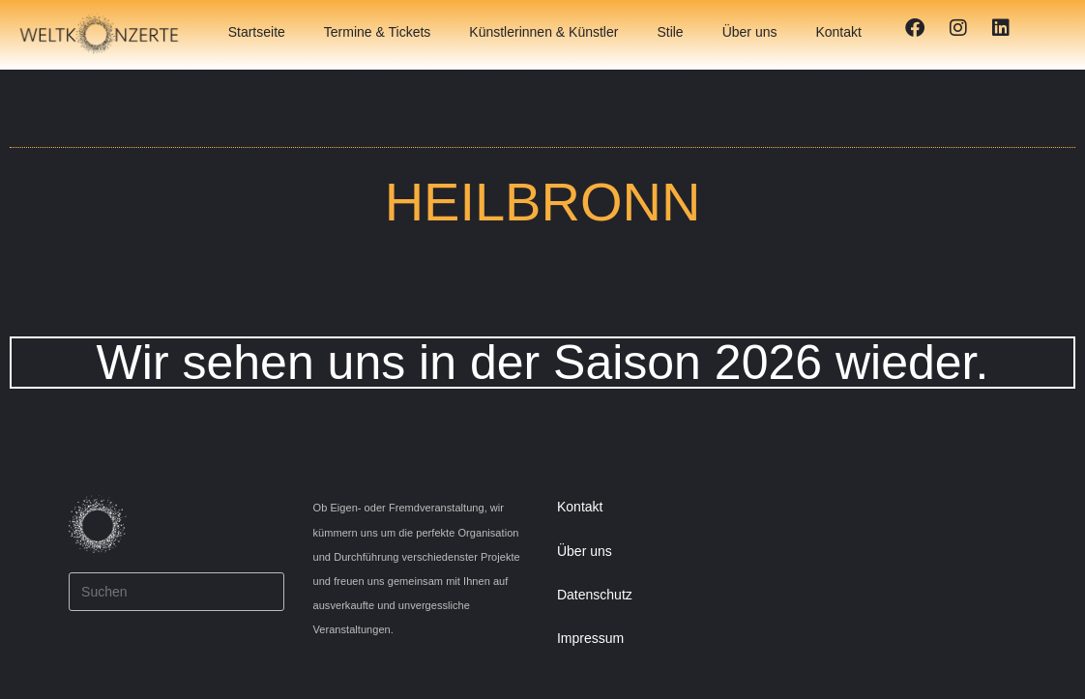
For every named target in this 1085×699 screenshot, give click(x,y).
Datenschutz (594, 594)
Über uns (749, 32)
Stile (670, 32)
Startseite (256, 32)
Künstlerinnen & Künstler (543, 32)
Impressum (590, 638)
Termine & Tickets (377, 32)
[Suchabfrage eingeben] (176, 591)
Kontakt (838, 32)
